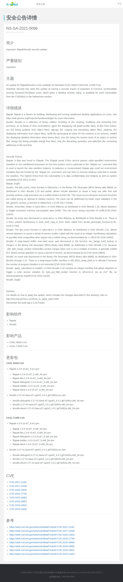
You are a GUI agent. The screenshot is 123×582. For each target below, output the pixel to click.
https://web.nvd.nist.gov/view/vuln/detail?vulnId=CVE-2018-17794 (42, 538)
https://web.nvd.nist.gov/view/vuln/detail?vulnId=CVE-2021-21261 (42, 527)
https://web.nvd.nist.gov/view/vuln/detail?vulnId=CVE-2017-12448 (42, 531)
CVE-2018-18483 (18, 497)
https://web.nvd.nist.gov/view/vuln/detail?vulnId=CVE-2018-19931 (42, 550)
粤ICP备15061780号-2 (92, 572)
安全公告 (40, 4)
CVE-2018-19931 (18, 505)
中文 (120, 4)
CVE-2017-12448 (18, 486)
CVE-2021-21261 (18, 482)
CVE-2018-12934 (18, 490)
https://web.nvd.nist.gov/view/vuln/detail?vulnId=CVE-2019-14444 (42, 554)
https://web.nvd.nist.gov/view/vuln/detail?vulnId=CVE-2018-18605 (42, 546)
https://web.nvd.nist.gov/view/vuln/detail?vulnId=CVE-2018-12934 (42, 534)
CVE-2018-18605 (18, 501)
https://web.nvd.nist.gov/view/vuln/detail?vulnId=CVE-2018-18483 (42, 542)
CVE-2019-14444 (18, 509)
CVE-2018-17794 (18, 493)
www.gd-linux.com (74, 572)
